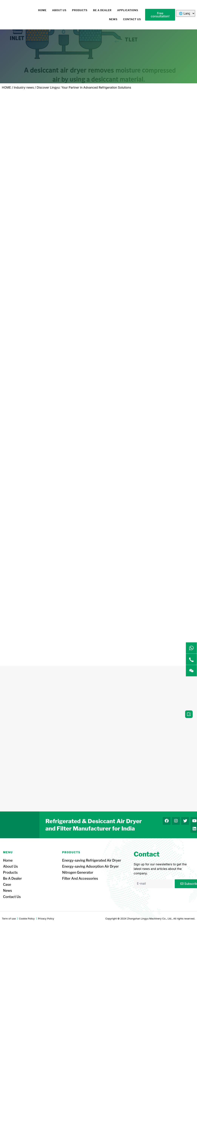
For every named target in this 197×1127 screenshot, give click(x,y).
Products (79, 10)
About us (59, 10)
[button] (160, 15)
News (113, 19)
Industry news (24, 87)
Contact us (132, 19)
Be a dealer (102, 10)
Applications (127, 10)
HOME (42, 10)
